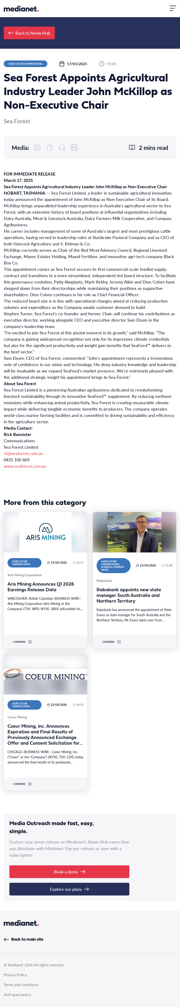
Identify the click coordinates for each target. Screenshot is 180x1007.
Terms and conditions (21, 984)
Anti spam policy (17, 994)
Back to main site (23, 939)
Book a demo (69, 872)
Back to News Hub (29, 33)
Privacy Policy (15, 974)
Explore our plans (69, 889)
